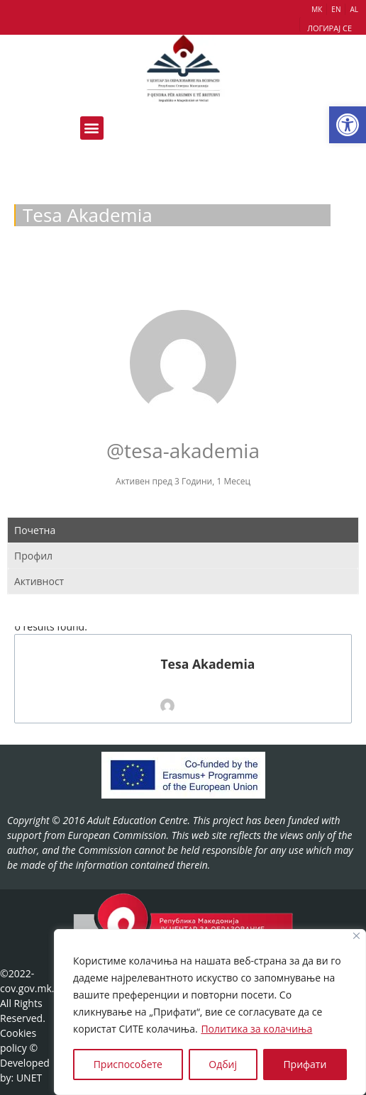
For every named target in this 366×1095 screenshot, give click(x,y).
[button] (347, 124)
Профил (33, 555)
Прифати (304, 1064)
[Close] (356, 936)
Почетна (34, 530)
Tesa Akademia (207, 664)
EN (335, 9)
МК (316, 9)
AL (354, 9)
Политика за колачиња (256, 1028)
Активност (39, 581)
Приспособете (128, 1064)
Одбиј (223, 1064)
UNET (29, 1077)
